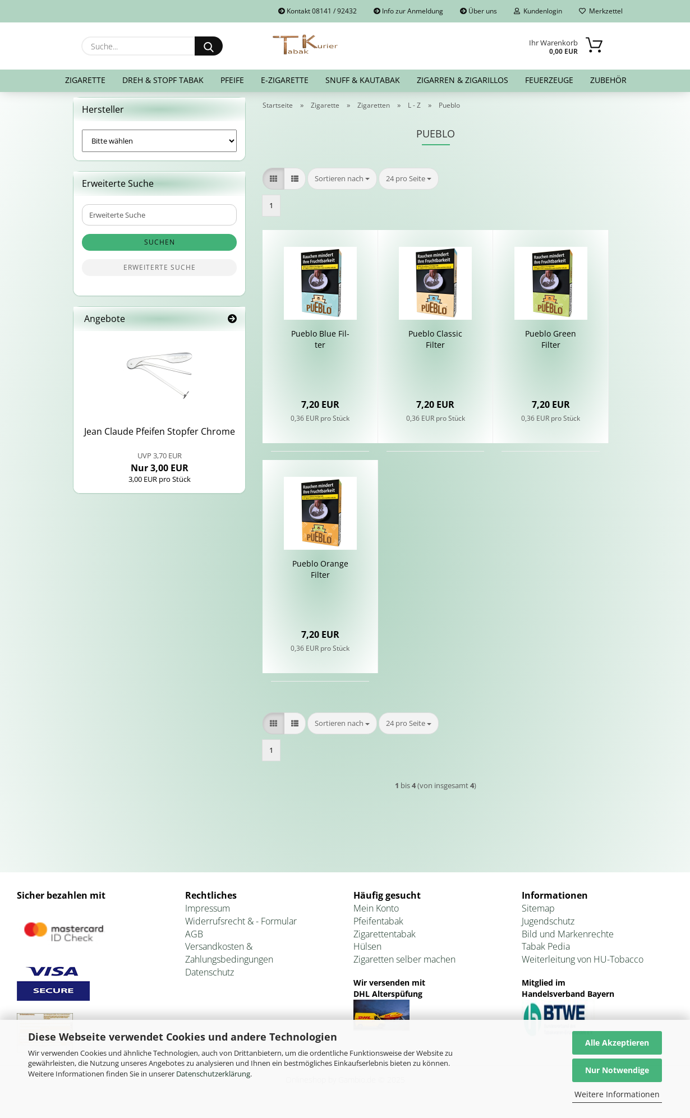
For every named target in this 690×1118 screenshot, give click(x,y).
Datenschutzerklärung (213, 1074)
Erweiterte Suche (159, 274)
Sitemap (538, 915)
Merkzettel (601, 11)
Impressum (207, 915)
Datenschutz (209, 979)
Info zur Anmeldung (408, 11)
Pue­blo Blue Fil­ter (320, 346)
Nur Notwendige (617, 1070)
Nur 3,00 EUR (159, 469)
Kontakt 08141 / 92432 (317, 11)
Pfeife (232, 80)
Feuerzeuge (549, 80)
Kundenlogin (538, 11)
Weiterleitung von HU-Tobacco (582, 966)
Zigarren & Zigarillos (462, 80)
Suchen (159, 249)
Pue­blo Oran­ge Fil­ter (320, 576)
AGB (194, 941)
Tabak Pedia (546, 953)
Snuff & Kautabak (362, 80)
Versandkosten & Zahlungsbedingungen (229, 960)
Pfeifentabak (378, 928)
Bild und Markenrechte (568, 941)
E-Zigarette (285, 80)
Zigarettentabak (384, 941)
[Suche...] (209, 46)
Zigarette (85, 80)
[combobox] (342, 185)
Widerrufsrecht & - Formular (241, 928)
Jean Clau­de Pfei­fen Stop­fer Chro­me (159, 439)
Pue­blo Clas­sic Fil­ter (435, 346)
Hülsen (367, 953)
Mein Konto (376, 915)
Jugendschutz (548, 928)
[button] (273, 185)
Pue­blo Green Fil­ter (550, 346)
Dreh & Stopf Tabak (163, 80)
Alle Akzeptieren (617, 1042)
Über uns (478, 11)
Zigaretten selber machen (404, 966)
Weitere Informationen (617, 1094)
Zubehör (608, 80)
